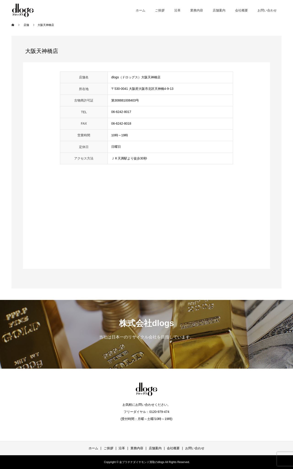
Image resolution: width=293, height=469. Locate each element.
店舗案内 (219, 10)
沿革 (177, 10)
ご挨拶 (160, 10)
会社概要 (241, 10)
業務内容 (196, 10)
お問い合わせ (267, 10)
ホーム (140, 10)
